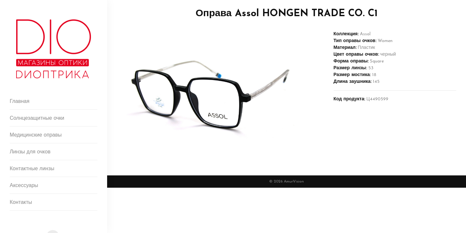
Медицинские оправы (35, 135)
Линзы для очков (30, 152)
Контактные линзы (32, 169)
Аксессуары (24, 185)
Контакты (21, 202)
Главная (19, 101)
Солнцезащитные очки (37, 118)
